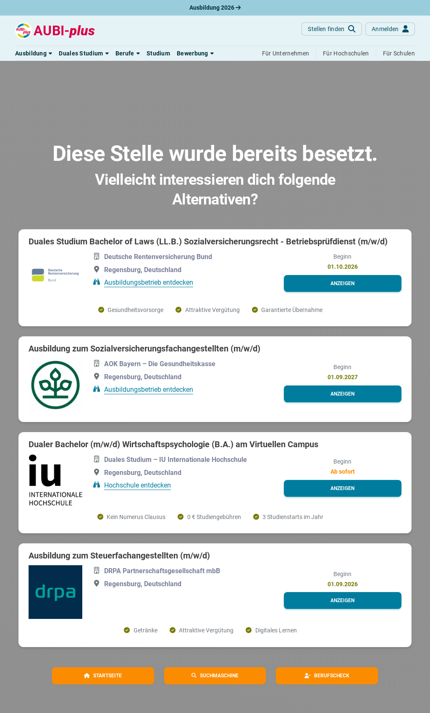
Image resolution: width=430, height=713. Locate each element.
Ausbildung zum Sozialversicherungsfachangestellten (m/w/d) (144, 348)
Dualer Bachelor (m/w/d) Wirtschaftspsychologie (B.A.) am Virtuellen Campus (173, 444)
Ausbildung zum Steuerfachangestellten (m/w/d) (119, 555)
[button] (33, 53)
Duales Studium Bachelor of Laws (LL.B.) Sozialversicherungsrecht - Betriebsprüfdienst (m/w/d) (208, 241)
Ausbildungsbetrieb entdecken (148, 282)
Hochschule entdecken (137, 485)
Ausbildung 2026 (215, 7)
